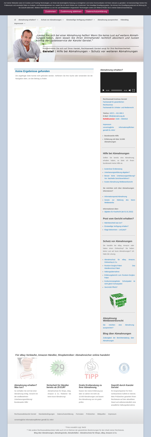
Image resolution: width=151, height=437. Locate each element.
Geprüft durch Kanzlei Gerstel (122, 386)
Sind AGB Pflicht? (111, 287)
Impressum (18, 23)
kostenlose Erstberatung (113, 169)
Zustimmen (50, 11)
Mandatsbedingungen (47, 414)
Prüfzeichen (90, 414)
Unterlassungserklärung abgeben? (117, 172)
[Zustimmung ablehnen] (148, 8)
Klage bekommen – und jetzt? (115, 230)
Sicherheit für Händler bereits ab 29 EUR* (58, 386)
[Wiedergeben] (103, 90)
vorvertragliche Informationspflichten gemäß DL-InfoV (33, 420)
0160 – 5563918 (122, 119)
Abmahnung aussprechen (108, 20)
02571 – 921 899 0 (117, 113)
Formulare (80, 414)
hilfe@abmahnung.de (117, 116)
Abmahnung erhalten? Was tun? (25, 386)
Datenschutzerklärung (65, 414)
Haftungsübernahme (111, 272)
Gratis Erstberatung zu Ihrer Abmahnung (90, 386)
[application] (118, 82)
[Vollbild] (133, 90)
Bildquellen (101, 414)
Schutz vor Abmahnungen (51, 20)
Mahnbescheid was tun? (113, 223)
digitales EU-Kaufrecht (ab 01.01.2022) (118, 212)
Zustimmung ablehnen (71, 11)
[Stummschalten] (130, 90)
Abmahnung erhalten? (27, 20)
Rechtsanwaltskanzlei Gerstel (25, 414)
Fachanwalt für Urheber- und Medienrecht (118, 107)
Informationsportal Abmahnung (115, 196)
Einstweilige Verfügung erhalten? (80, 20)
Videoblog (125, 20)
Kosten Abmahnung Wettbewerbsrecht (118, 182)
